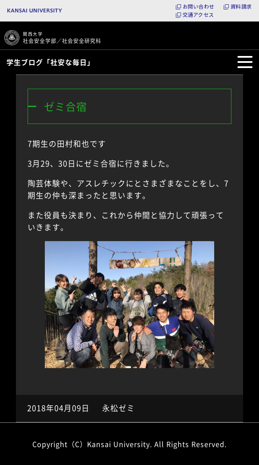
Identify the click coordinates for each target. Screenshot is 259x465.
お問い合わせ (198, 6)
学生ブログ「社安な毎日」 (50, 62)
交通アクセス (198, 15)
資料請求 (241, 6)
